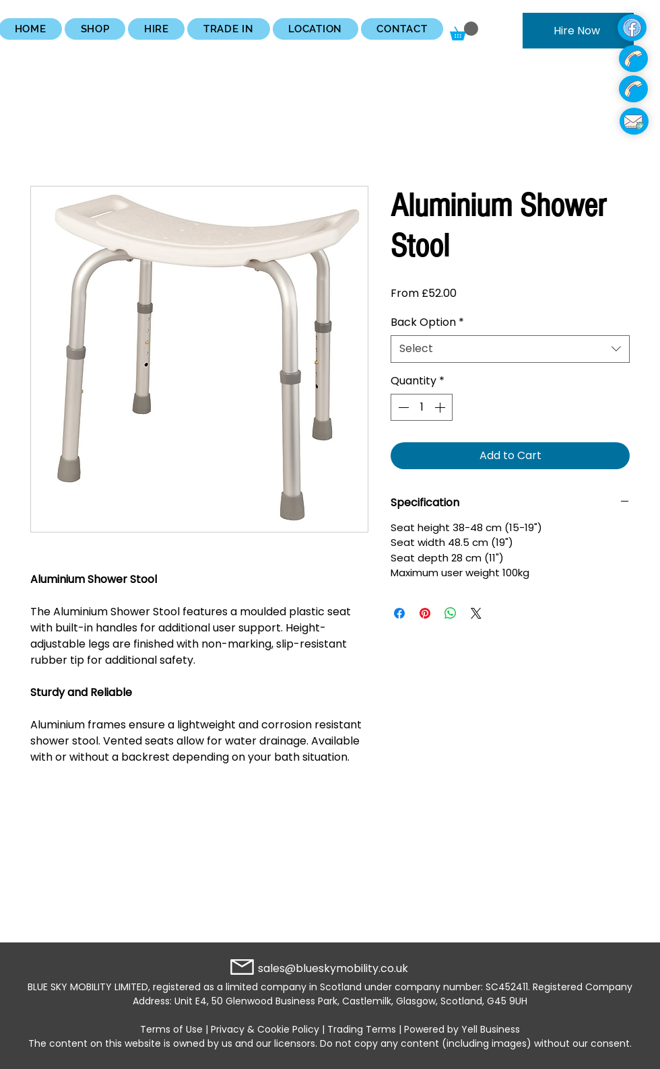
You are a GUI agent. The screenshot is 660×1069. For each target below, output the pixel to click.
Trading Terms (361, 1029)
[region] (582, 28)
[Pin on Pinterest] (425, 613)
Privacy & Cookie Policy (265, 1029)
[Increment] (441, 407)
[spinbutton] (421, 407)
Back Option (427, 322)
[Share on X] (476, 613)
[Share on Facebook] (399, 613)
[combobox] (510, 348)
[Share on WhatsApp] (450, 613)
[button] (95, 29)
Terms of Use (171, 1029)
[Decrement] (402, 407)
